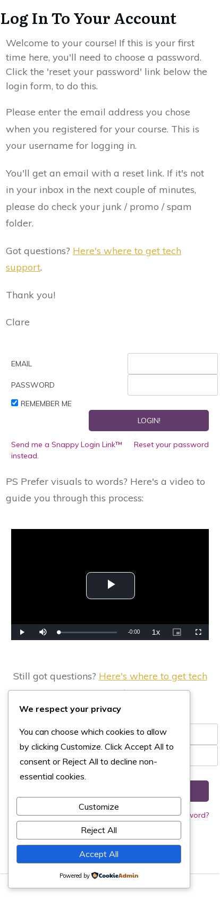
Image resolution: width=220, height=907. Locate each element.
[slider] (88, 632)
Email (21, 363)
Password (33, 385)
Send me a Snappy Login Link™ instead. (66, 450)
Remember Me (46, 403)
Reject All (99, 830)
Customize (99, 806)
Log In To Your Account (88, 17)
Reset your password (171, 444)
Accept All (99, 854)
